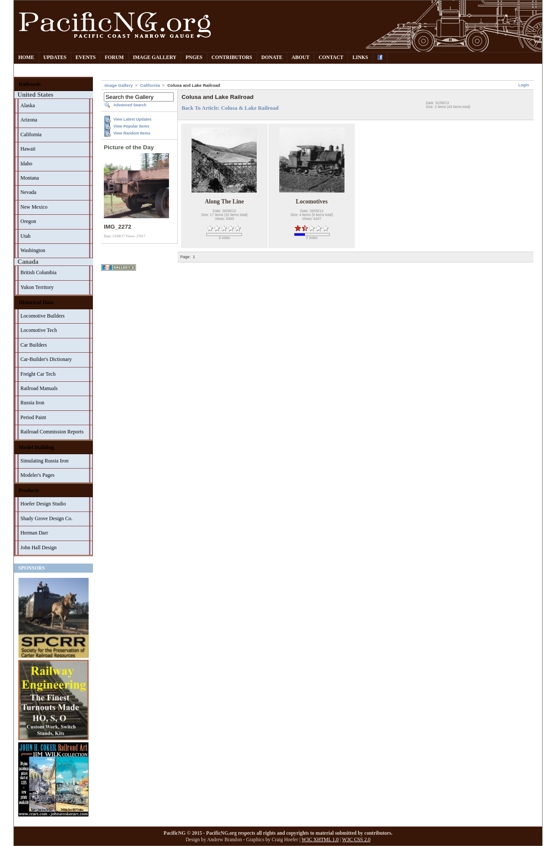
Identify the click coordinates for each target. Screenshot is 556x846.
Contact (330, 57)
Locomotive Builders (42, 316)
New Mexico (33, 207)
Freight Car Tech (38, 374)
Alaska (27, 105)
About (300, 57)
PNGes (193, 57)
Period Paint (33, 417)
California (31, 134)
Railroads (30, 84)
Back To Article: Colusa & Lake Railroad (230, 108)
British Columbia (38, 272)
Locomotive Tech (38, 330)
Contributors (232, 57)
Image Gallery (154, 57)
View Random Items (131, 133)
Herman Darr (34, 533)
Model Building (36, 447)
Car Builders (33, 345)
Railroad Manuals (39, 388)
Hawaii (28, 149)
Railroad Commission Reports (51, 432)
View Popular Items (131, 126)
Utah (25, 236)
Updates (54, 57)
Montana (29, 178)
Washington (32, 250)
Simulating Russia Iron (44, 461)
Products (29, 490)
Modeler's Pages (37, 475)
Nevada (28, 192)
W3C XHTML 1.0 (319, 840)
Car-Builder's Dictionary (46, 359)
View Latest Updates (132, 119)
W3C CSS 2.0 (356, 840)
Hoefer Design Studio (43, 504)
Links (360, 57)
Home (26, 57)
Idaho (26, 164)
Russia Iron (32, 403)
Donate (272, 57)
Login (523, 85)
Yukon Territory (37, 287)
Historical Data (36, 302)
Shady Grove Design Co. (46, 518)
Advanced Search (129, 105)
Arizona (28, 120)
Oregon (28, 221)
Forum (114, 57)
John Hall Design (38, 547)
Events (86, 57)
